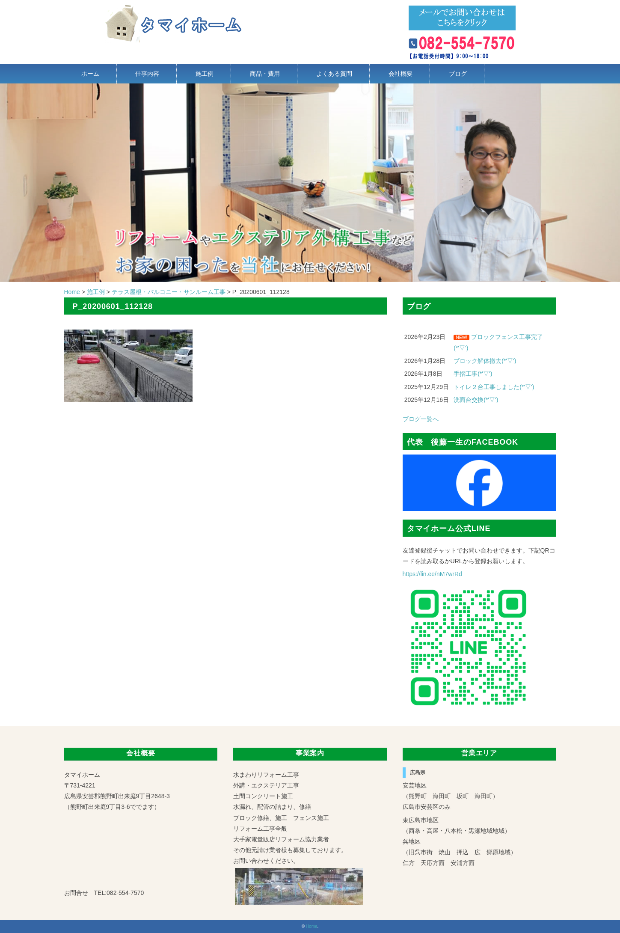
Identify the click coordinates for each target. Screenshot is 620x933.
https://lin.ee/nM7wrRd (432, 573)
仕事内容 (147, 73)
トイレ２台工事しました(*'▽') (494, 386)
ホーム (90, 73)
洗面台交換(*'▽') (476, 399)
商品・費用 (265, 73)
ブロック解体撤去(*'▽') (485, 360)
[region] (310, 182)
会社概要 (400, 73)
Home (311, 926)
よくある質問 (334, 73)
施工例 (205, 73)
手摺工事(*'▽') (473, 373)
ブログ (458, 73)
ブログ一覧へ (421, 419)
